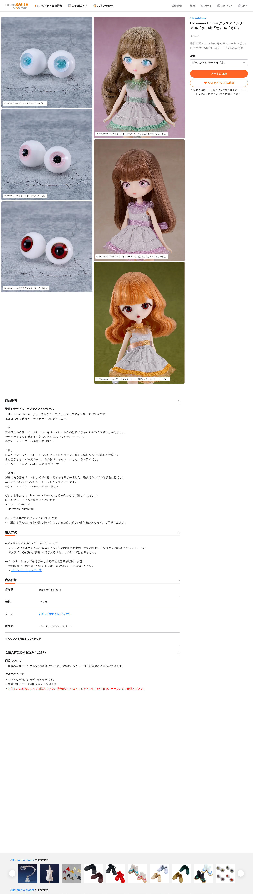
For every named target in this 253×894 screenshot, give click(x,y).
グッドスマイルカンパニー (56, 614)
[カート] (206, 6)
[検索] (191, 6)
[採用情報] (174, 6)
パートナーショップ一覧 (26, 570)
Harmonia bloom (199, 18)
